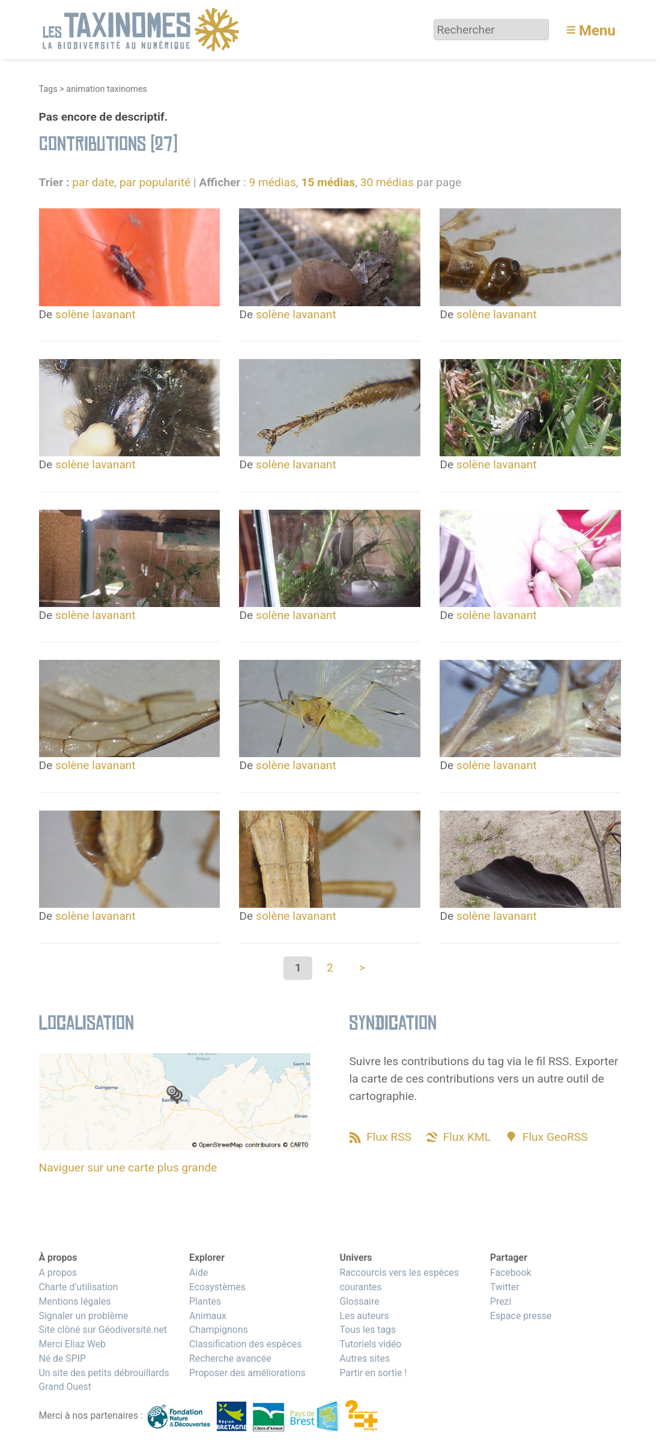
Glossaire (359, 1301)
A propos (58, 1272)
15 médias (328, 182)
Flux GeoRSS (555, 1137)
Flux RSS (388, 1137)
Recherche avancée (230, 1358)
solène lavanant (95, 314)
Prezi (500, 1301)
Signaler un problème (84, 1316)
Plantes (205, 1301)
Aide (198, 1272)
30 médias (387, 182)
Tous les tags (367, 1329)
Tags (48, 89)
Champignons (218, 1329)
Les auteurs (364, 1316)
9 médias (272, 182)
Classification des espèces (245, 1344)
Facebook (510, 1272)
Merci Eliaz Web (72, 1344)
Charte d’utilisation (78, 1287)
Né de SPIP (62, 1358)
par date (93, 182)
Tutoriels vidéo (370, 1344)
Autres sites (364, 1358)
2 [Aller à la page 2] (330, 967)
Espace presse (521, 1316)
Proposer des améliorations (247, 1373)
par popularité (155, 182)
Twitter (504, 1287)
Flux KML (467, 1137)
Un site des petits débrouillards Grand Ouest (104, 1380)
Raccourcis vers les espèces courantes (399, 1280)
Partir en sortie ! (373, 1373)
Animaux (207, 1316)
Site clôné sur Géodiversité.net (103, 1329)
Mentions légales (75, 1301)
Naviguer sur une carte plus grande (128, 1167)
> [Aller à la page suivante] (362, 967)
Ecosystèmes (217, 1287)
